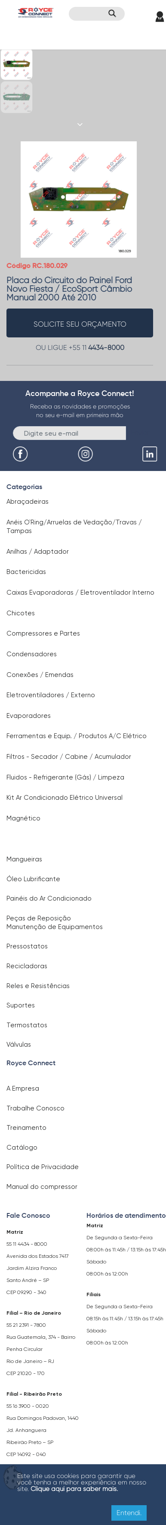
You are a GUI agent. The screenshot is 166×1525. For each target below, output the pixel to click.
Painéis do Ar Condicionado (49, 898)
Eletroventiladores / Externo (50, 695)
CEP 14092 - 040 (26, 1454)
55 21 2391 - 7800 (26, 1325)
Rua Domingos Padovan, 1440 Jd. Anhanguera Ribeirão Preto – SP (42, 1430)
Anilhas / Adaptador (37, 551)
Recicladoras (26, 966)
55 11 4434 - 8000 (26, 1244)
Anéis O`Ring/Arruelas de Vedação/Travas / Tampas (74, 526)
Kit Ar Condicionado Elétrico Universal (64, 797)
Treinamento (26, 1128)
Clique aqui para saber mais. (74, 1489)
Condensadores (31, 654)
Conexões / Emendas (40, 675)
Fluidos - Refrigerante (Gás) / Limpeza (65, 777)
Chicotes (20, 613)
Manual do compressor (41, 1187)
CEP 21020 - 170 (25, 1373)
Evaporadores (28, 716)
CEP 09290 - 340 (26, 1292)
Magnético (23, 818)
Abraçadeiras (27, 501)
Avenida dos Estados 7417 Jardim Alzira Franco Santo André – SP (37, 1268)
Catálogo (21, 1147)
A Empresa (22, 1088)
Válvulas (18, 1044)
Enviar (140, 432)
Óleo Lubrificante (33, 879)
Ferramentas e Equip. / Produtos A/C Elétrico (76, 736)
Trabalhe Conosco (35, 1108)
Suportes (20, 1005)
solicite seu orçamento (80, 324)
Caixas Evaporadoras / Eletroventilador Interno (80, 592)
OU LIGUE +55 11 (80, 347)
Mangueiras (24, 859)
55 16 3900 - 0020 (27, 1406)
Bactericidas (26, 572)
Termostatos (26, 1025)
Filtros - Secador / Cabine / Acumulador (68, 757)
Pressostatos (27, 946)
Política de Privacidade (42, 1167)
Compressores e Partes (43, 633)
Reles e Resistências (38, 986)
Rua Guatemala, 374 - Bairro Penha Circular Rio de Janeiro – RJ (40, 1349)
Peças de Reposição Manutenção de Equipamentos (54, 922)
